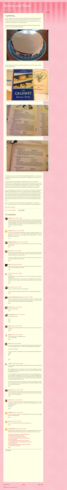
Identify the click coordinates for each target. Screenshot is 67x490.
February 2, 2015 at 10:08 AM (18, 230)
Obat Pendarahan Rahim (12, 439)
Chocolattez (10, 230)
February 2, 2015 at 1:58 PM (27, 297)
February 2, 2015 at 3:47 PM (17, 334)
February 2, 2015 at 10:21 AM (22, 241)
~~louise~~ (10, 363)
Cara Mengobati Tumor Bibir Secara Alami (16, 435)
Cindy (9, 325)
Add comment (8, 450)
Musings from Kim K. (12, 241)
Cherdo (9, 307)
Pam (9, 250)
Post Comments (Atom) (12, 487)
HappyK (10, 334)
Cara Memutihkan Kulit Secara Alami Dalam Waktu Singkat (19, 444)
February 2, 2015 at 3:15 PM (16, 325)
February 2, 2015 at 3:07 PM (19, 314)
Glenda (9, 218)
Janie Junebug (11, 314)
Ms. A (9, 287)
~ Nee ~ (9, 273)
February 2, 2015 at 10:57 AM (15, 250)
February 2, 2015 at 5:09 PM (18, 363)
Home (23, 484)
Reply (9, 226)
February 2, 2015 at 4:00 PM (16, 343)
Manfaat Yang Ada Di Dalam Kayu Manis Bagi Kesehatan (18, 434)
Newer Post (6, 484)
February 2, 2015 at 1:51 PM (16, 287)
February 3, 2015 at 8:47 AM (16, 399)
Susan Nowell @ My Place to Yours (15, 297)
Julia (9, 343)
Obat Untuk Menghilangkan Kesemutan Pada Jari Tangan (18, 440)
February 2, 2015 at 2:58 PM (17, 307)
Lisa (9, 421)
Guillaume (10, 412)
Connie (9, 399)
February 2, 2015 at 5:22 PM (18, 389)
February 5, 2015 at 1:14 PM (15, 421)
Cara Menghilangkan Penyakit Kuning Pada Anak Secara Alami (19, 441)
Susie (9, 264)
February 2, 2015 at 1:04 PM (16, 273)
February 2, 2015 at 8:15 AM (16, 218)
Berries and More (17, 5)
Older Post (40, 484)
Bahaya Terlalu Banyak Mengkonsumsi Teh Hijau (17, 436)
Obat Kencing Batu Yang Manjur (14, 445)
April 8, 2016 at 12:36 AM (21, 428)
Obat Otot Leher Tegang (12, 443)
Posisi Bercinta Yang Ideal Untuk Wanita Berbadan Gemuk (19, 438)
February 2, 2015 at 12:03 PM (16, 264)
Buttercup (10, 389)
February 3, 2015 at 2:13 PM (18, 412)
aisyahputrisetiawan (12, 428)
